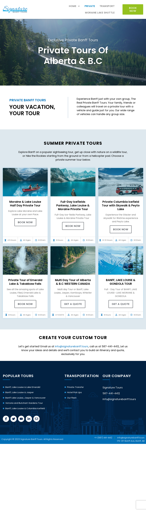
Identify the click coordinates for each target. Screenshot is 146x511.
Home (74, 6)
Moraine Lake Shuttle (100, 12)
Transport (107, 6)
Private (90, 6)
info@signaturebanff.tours (71, 346)
